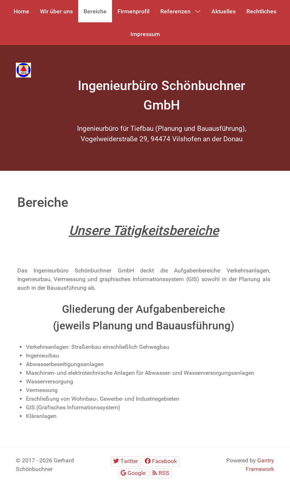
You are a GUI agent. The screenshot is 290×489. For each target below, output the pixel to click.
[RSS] (161, 473)
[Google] (133, 473)
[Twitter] (126, 461)
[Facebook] (160, 461)
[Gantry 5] (23, 70)
